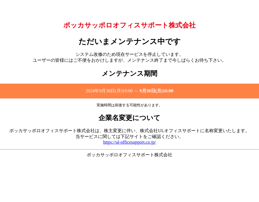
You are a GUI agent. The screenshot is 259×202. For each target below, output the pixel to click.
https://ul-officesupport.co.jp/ (129, 142)
